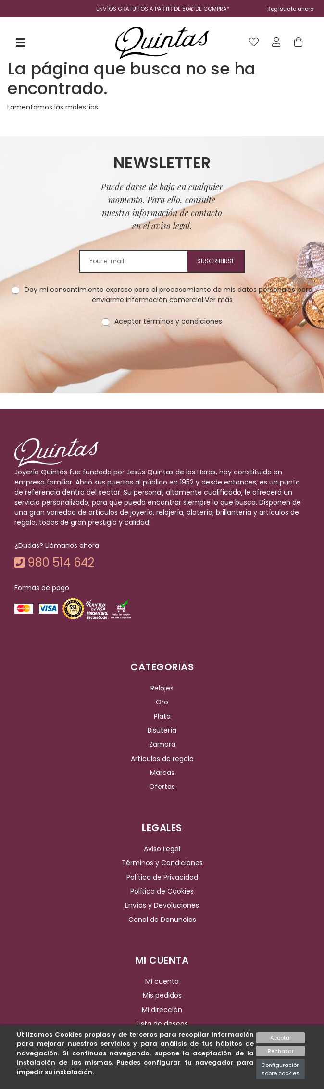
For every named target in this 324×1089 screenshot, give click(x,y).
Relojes (162, 688)
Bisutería (162, 730)
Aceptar (280, 1037)
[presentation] (162, 356)
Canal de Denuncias (162, 919)
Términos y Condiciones (162, 863)
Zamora (162, 744)
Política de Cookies (162, 891)
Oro (162, 702)
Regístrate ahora (290, 8)
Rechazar (281, 1051)
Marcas (162, 772)
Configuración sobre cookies (280, 1069)
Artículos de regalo (162, 758)
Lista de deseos (162, 1023)
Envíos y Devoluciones (162, 905)
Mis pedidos (162, 996)
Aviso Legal (162, 849)
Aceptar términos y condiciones (168, 321)
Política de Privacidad (162, 877)
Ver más (219, 299)
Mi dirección (162, 1010)
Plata (162, 716)
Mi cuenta (162, 981)
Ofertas (162, 787)
